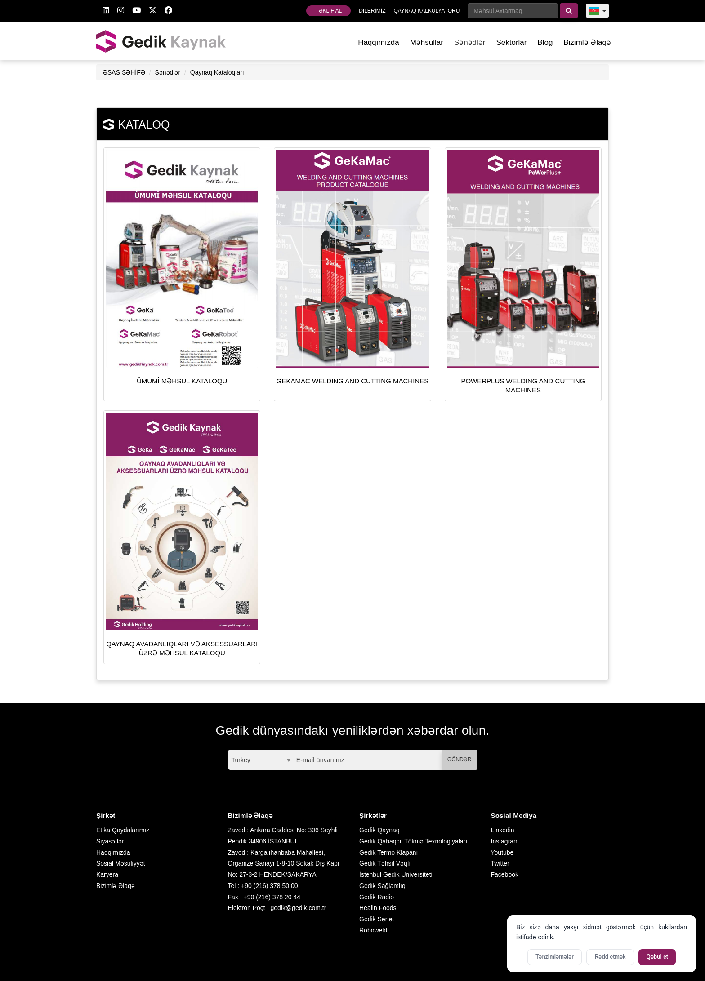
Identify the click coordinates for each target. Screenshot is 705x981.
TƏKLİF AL (328, 11)
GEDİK (161, 41)
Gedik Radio (376, 897)
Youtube (502, 852)
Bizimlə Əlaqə (587, 42)
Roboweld (373, 930)
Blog (545, 42)
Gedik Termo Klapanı (388, 852)
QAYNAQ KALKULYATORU (426, 11)
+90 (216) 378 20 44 (272, 897)
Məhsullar (426, 42)
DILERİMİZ (372, 11)
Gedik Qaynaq (379, 830)
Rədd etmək (610, 957)
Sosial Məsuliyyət (120, 863)
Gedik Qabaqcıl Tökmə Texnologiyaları (413, 841)
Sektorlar (511, 42)
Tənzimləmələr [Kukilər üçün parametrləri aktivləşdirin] (554, 957)
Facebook (504, 874)
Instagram (505, 841)
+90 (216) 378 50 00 (269, 885)
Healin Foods (378, 907)
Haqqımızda (378, 42)
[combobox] (261, 760)
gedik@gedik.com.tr (298, 907)
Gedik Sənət (376, 919)
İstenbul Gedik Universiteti (396, 874)
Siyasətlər (110, 841)
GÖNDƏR (459, 759)
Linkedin (502, 830)
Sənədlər (167, 72)
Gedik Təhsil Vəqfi (385, 863)
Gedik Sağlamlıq (382, 885)
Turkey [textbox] (241, 759)
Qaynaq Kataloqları (217, 72)
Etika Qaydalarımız (122, 830)
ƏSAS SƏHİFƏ (124, 72)
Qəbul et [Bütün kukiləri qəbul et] (657, 957)
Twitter (500, 863)
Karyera (107, 874)
